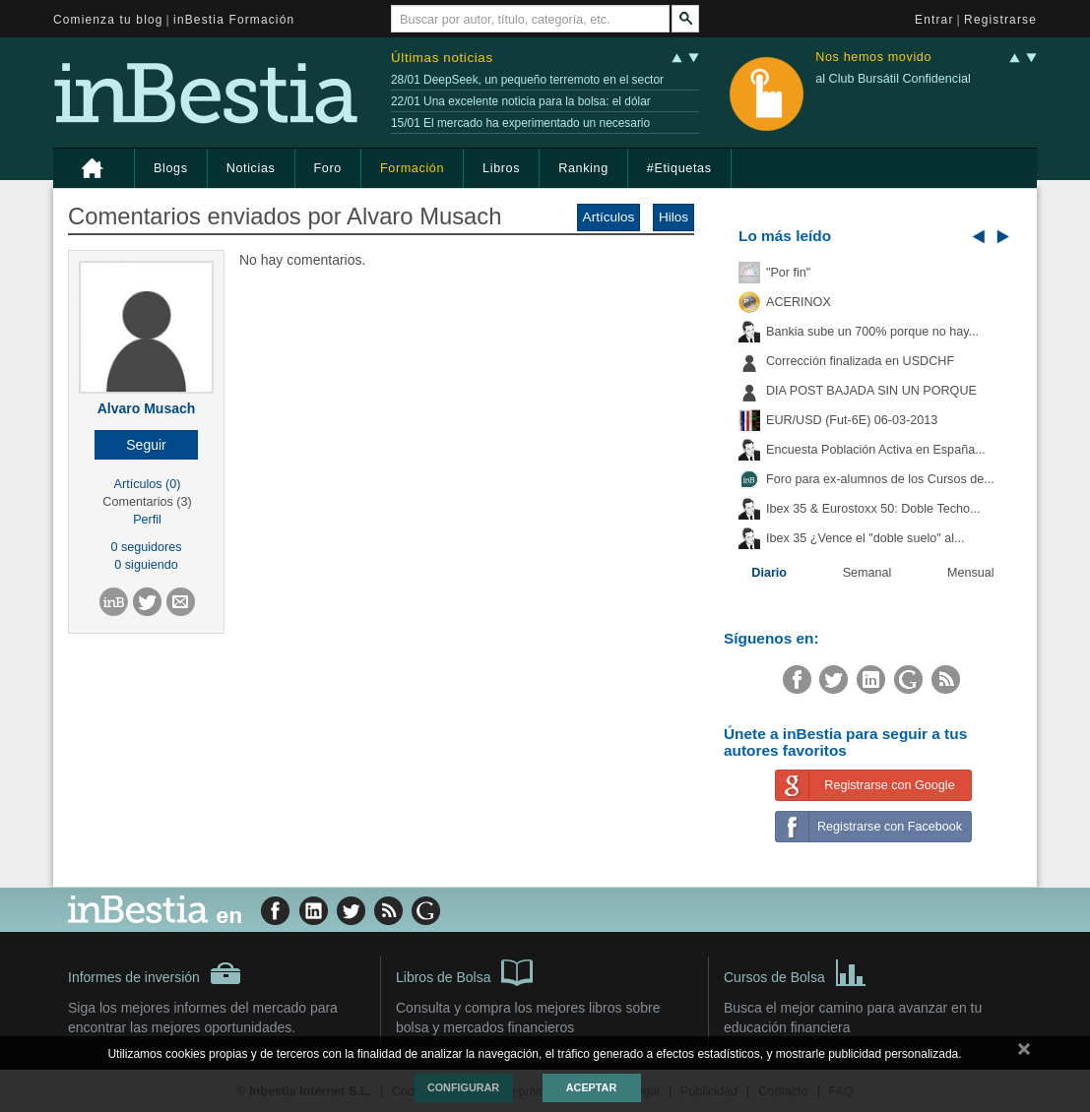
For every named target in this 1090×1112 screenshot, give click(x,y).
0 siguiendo (145, 565)
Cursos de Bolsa (795, 971)
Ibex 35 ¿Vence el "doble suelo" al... (865, 538)
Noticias (251, 168)
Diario (769, 573)
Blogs (171, 168)
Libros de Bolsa (464, 971)
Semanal (867, 573)
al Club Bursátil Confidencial (893, 79)
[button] (146, 444)
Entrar (934, 20)
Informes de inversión (154, 973)
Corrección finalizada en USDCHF (860, 361)
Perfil (147, 519)
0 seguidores (145, 547)
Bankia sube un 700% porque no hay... (872, 332)
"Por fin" (788, 272)
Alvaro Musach (146, 408)
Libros (501, 168)
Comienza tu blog (108, 20)
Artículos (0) (147, 484)
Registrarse (1000, 20)
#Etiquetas (679, 168)
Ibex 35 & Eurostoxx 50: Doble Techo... (873, 509)
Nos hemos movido (873, 57)
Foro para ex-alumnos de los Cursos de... (880, 479)
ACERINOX (798, 302)
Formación (412, 168)
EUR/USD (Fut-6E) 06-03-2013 (851, 420)
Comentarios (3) (146, 502)
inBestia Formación (233, 20)
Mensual (970, 573)
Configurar (463, 1087)
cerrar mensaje (1024, 1053)
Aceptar (591, 1087)
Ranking (583, 168)
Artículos (609, 217)
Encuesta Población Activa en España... (876, 450)
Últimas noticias (442, 57)
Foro (328, 168)
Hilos (673, 217)
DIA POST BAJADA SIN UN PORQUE (871, 391)
